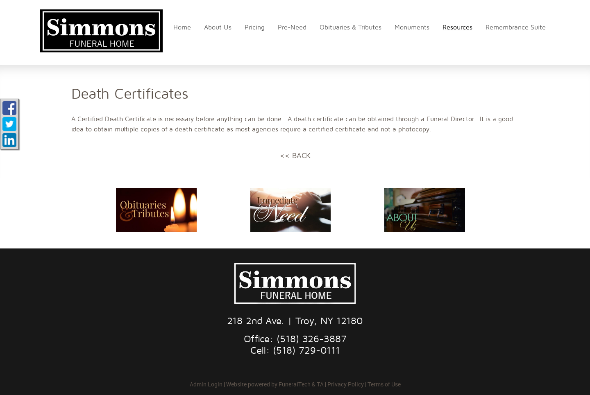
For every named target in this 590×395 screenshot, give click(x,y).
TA (320, 384)
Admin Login (206, 384)
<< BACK (295, 156)
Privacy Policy (345, 384)
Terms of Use (384, 384)
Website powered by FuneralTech (268, 384)
